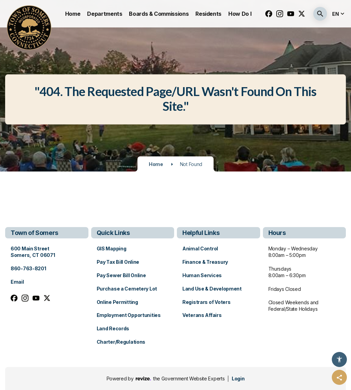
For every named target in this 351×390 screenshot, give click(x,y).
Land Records (113, 328)
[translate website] (339, 14)
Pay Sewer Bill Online (121, 275)
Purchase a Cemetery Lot (127, 289)
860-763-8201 (28, 268)
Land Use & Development (212, 289)
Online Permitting (117, 302)
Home (73, 13)
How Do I (239, 13)
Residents (208, 13)
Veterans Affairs (202, 315)
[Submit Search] (320, 14)
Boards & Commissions (159, 13)
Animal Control (200, 248)
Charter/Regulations (121, 342)
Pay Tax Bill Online (118, 262)
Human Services (202, 275)
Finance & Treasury (205, 262)
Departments (104, 13)
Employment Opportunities (129, 315)
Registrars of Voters (206, 302)
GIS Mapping (111, 248)
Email (17, 282)
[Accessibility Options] (339, 359)
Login (238, 378)
